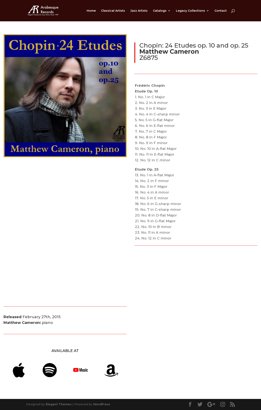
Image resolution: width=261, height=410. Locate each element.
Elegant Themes (59, 404)
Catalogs (159, 11)
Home (91, 11)
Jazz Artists (139, 11)
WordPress (101, 404)
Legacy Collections (190, 11)
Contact (220, 11)
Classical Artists (113, 11)
